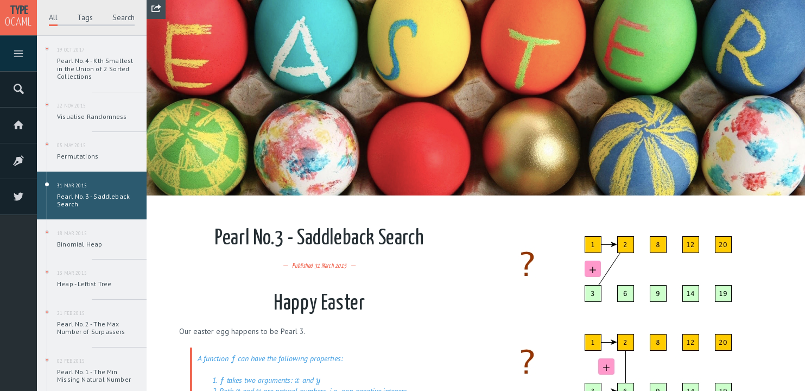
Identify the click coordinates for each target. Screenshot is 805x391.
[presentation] (233, 358)
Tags (85, 17)
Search (123, 17)
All (53, 17)
